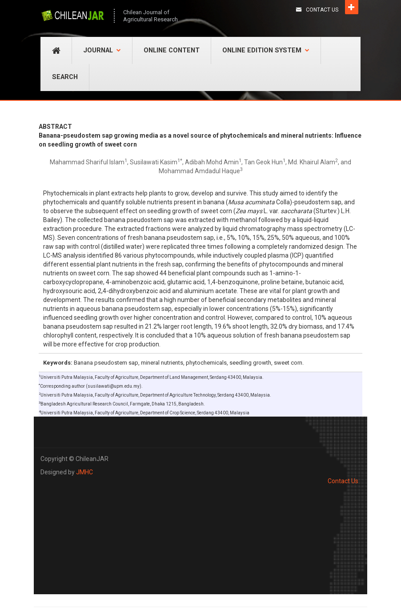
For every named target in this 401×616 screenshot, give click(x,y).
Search (65, 77)
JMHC (84, 472)
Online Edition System (265, 50)
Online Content (172, 50)
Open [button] (351, 7)
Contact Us (322, 10)
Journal (102, 50)
